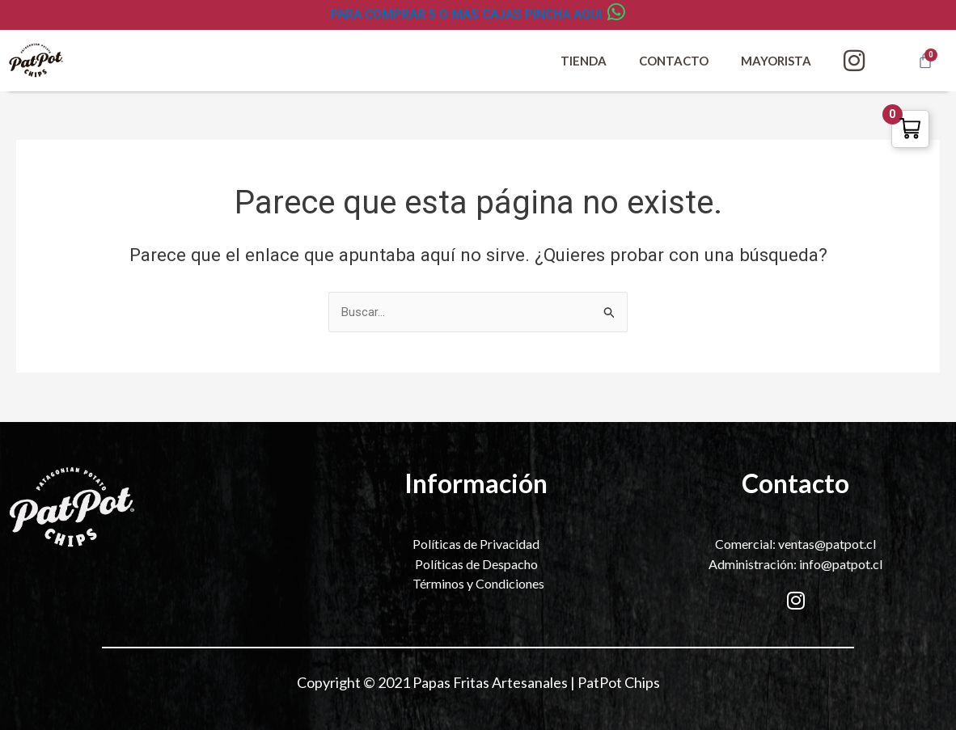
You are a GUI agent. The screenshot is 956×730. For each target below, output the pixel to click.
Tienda (583, 60)
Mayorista (776, 60)
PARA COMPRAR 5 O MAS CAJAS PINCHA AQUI (466, 14)
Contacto (674, 60)
